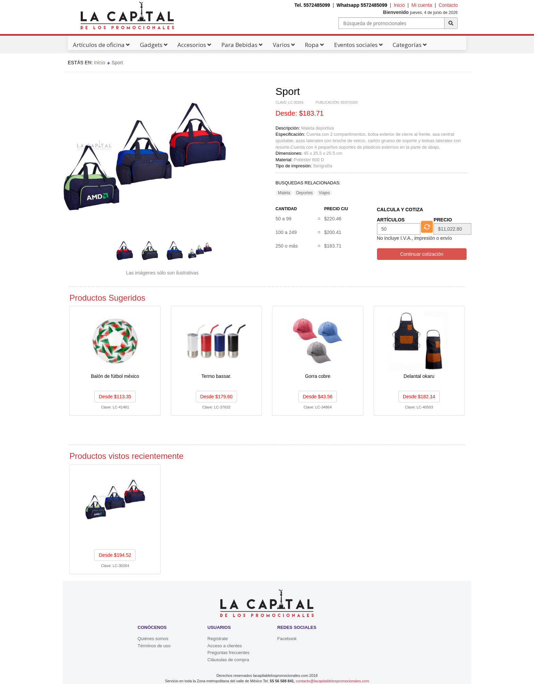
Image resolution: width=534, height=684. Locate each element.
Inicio (399, 5)
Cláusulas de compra (228, 659)
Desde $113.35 (115, 396)
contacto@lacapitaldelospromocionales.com (332, 681)
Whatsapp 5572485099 (361, 5)
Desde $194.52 (115, 555)
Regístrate (217, 638)
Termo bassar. (216, 376)
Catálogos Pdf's (92, 63)
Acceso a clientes (224, 645)
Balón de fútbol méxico (115, 376)
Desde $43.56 (317, 396)
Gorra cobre (317, 376)
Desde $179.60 (216, 396)
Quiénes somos (153, 638)
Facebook (287, 638)
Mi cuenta (421, 5)
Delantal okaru (419, 376)
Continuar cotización (421, 254)
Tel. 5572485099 (312, 5)
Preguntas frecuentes (228, 652)
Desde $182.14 (419, 396)
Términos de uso (154, 645)
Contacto (448, 5)
